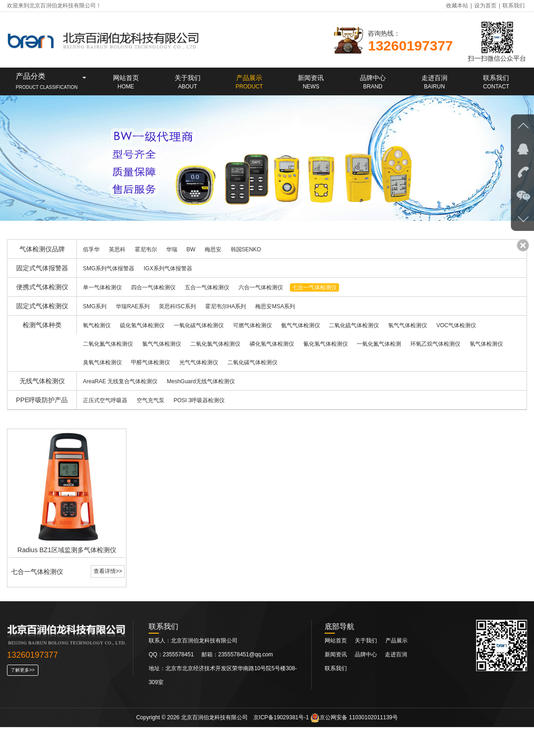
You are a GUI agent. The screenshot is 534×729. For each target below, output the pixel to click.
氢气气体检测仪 (407, 325)
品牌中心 (366, 656)
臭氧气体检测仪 (102, 362)
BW (191, 249)
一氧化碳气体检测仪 (199, 325)
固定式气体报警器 (42, 268)
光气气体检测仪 (198, 362)
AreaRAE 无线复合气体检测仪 (120, 381)
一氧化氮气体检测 (379, 344)
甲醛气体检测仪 (150, 362)
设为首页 (485, 5)
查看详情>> (107, 572)
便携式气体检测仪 (42, 287)
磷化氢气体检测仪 (272, 344)
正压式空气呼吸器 (105, 400)
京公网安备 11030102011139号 (354, 719)
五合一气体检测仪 (207, 287)
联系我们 (514, 5)
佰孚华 (91, 249)
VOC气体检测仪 (456, 325)
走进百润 (396, 656)
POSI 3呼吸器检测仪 (199, 400)
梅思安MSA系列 (275, 306)
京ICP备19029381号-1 (281, 719)
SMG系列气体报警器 (108, 268)
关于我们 (366, 642)
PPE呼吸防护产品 (42, 400)
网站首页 (336, 642)
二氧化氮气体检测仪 (108, 344)
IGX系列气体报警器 (168, 268)
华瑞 (171, 249)
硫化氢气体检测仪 (142, 325)
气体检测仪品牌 (42, 249)
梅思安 (213, 249)
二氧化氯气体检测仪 (215, 344)
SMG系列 (95, 306)
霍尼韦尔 (146, 249)
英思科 (117, 249)
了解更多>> (23, 671)
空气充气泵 (150, 400)
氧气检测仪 (97, 325)
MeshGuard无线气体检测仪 (201, 381)
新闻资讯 (336, 656)
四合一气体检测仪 (153, 287)
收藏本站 (457, 5)
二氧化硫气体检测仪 (354, 325)
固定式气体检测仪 (42, 306)
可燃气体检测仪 (252, 325)
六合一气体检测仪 (261, 287)
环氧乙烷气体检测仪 (435, 344)
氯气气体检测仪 (161, 344)
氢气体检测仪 (486, 344)
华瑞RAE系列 (133, 306)
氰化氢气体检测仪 (325, 344)
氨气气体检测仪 (300, 325)
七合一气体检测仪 (314, 287)
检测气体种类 (42, 325)
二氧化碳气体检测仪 (252, 362)
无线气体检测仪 (42, 381)
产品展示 (396, 642)
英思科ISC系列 (177, 306)
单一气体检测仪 (102, 287)
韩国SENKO (246, 249)
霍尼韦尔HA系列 (225, 306)
